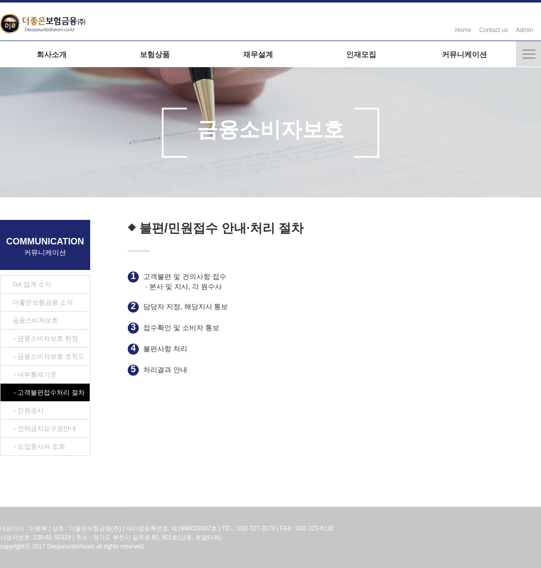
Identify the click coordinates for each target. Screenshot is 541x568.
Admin (524, 30)
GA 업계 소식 (32, 284)
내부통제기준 (37, 374)
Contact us (493, 30)
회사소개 (52, 54)
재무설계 (258, 54)
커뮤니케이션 (464, 54)
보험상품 (155, 54)
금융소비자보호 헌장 (48, 338)
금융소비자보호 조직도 (51, 356)
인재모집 (361, 54)
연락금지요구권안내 (47, 428)
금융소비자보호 (35, 320)
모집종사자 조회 (41, 446)
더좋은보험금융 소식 (43, 302)
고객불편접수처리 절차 (51, 392)
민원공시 (31, 410)
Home (463, 30)
